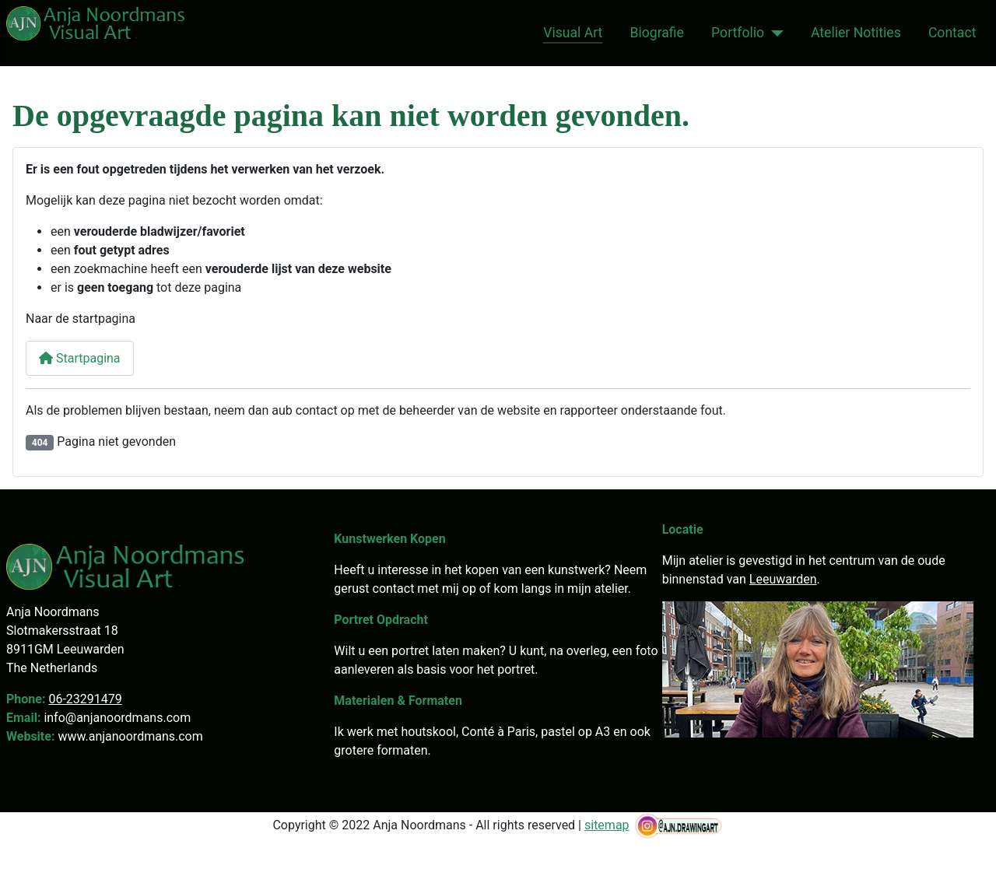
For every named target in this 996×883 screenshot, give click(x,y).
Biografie (657, 32)
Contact (952, 32)
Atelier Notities (856, 32)
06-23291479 (84, 699)
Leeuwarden (783, 579)
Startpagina (80, 358)
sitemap (607, 825)
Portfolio (737, 32)
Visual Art (572, 32)
